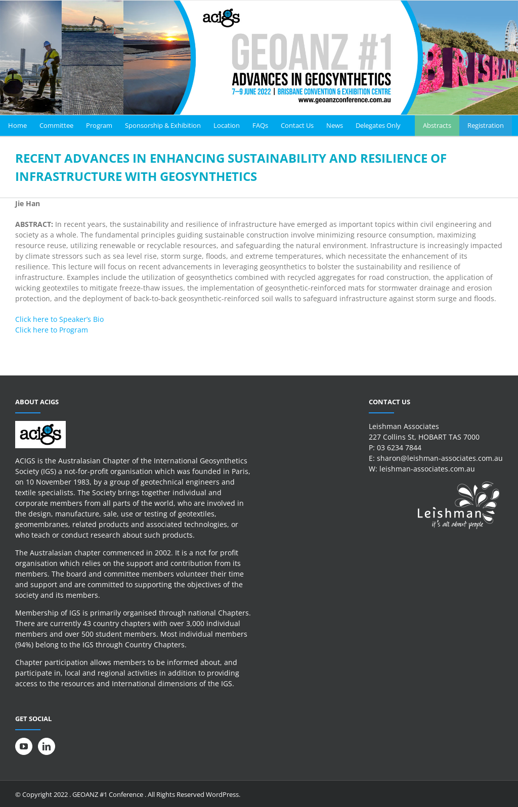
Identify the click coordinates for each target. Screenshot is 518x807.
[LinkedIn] (46, 746)
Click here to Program (51, 330)
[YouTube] (23, 746)
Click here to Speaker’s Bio (59, 319)
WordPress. (223, 794)
